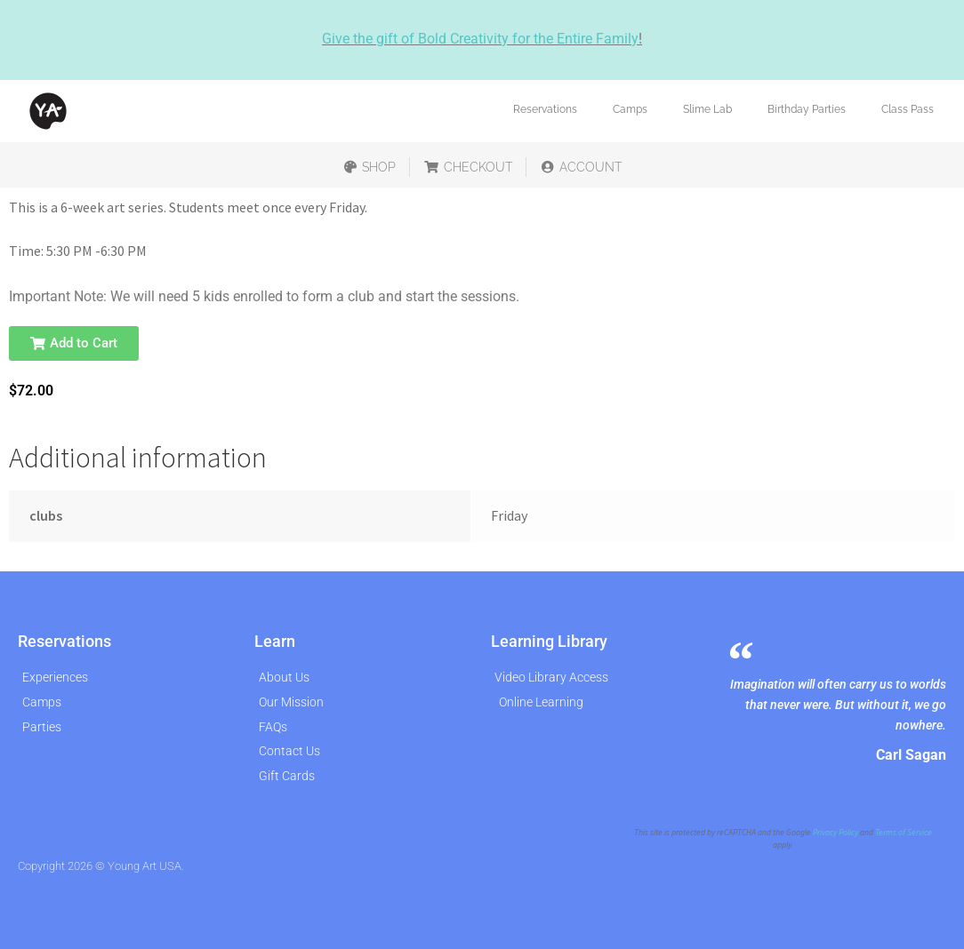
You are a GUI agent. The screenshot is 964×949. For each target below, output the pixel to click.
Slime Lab (707, 109)
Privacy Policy (835, 832)
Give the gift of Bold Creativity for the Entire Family (480, 38)
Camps (630, 109)
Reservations (545, 109)
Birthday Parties (806, 109)
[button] (74, 343)
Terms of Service (903, 832)
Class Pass (907, 109)
